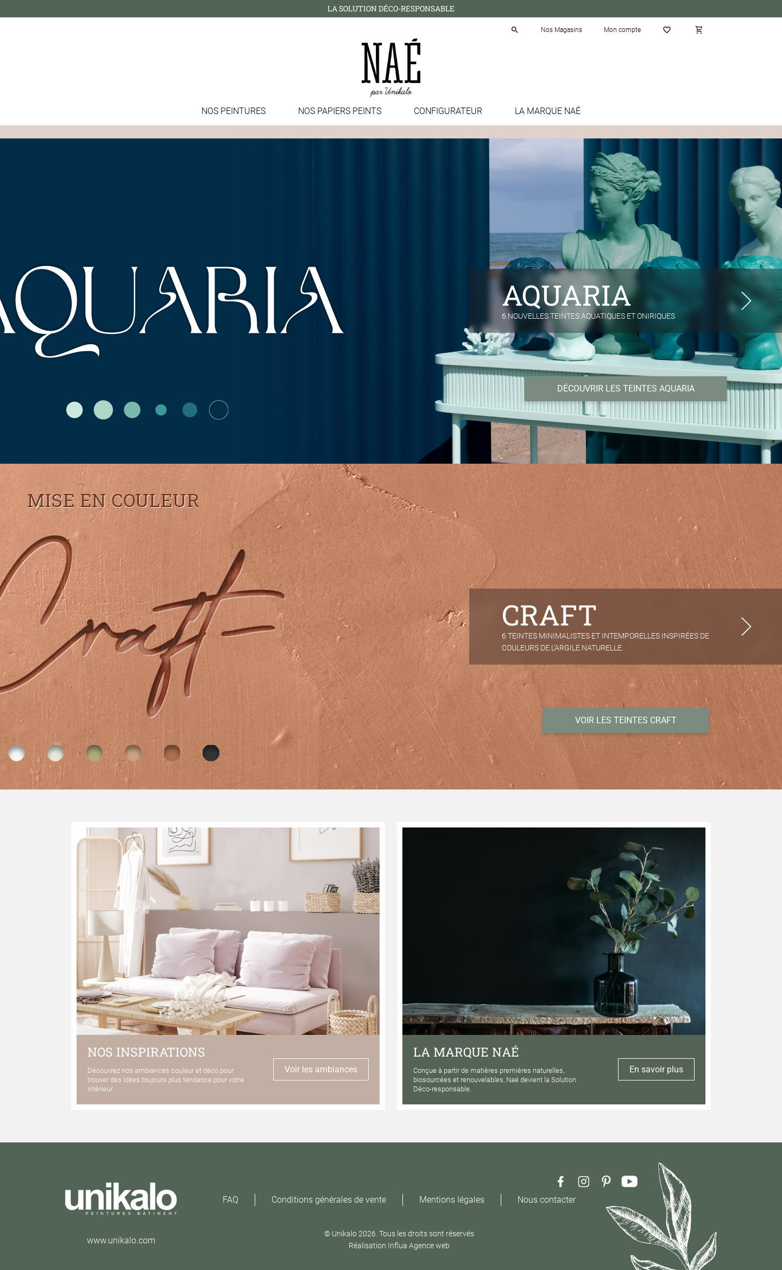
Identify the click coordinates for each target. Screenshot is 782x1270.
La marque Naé (548, 111)
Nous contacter (547, 1200)
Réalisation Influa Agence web (399, 1245)
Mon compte (622, 30)
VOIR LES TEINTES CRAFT (626, 720)
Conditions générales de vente (329, 1200)
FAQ (230, 1200)
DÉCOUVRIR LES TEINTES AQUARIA (626, 388)
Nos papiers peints (339, 111)
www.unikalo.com (121, 1240)
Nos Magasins (561, 30)
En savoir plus (656, 1069)
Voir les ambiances (321, 1069)
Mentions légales (451, 1200)
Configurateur (448, 111)
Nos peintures (233, 111)
